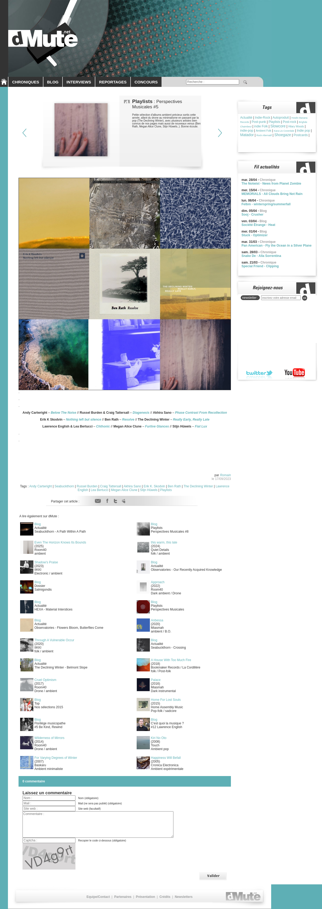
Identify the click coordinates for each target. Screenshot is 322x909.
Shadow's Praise (46, 562)
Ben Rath (174, 486)
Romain (225, 475)
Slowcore (278, 126)
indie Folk (261, 126)
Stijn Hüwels (149, 490)
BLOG (53, 82)
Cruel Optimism (45, 680)
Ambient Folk (263, 130)
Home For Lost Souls (166, 700)
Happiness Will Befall (166, 758)
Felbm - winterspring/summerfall (265, 204)
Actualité (246, 117)
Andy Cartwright (40, 486)
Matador (247, 135)
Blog (37, 524)
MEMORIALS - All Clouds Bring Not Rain (271, 194)
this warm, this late (164, 542)
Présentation (145, 897)
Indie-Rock (262, 117)
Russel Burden (87, 486)
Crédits (164, 897)
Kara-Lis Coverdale (284, 131)
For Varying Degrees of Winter (55, 758)
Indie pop (303, 130)
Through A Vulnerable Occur (54, 640)
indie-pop (246, 130)
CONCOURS (146, 82)
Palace (156, 680)
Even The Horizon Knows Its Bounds (60, 542)
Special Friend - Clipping (260, 266)
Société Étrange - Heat (258, 225)
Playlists (166, 490)
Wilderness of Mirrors (49, 738)
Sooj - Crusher (252, 214)
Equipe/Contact (98, 897)
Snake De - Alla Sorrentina (261, 256)
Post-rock (289, 122)
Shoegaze (282, 135)
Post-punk (259, 122)
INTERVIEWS (78, 82)
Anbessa (157, 620)
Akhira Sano (132, 486)
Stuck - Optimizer (254, 235)
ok (304, 298)
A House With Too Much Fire (171, 660)
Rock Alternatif (264, 135)
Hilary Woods (296, 126)
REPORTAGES (113, 82)
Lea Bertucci (99, 490)
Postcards (301, 135)
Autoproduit (280, 117)
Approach (157, 582)
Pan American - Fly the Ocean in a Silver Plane (276, 245)
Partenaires (122, 897)
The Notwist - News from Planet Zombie (271, 183)
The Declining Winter (198, 486)
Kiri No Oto (159, 738)
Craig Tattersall (110, 486)
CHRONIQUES (25, 82)
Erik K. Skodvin (154, 486)
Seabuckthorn (64, 486)
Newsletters (184, 897)
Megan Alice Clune (124, 490)
